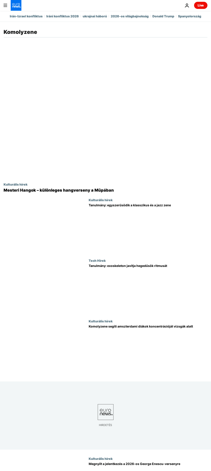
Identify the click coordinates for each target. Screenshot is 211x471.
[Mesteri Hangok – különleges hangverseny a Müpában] (105, 190)
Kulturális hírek (15, 184)
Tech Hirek (97, 260)
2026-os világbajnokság (130, 16)
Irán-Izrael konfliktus (26, 16)
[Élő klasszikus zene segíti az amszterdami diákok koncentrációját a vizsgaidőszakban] (148, 350)
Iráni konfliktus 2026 (62, 16)
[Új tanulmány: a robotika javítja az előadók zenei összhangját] (148, 289)
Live (201, 5)
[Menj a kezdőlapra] (16, 5)
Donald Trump (163, 16)
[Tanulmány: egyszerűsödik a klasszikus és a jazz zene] (148, 228)
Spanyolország (189, 16)
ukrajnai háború (95, 16)
